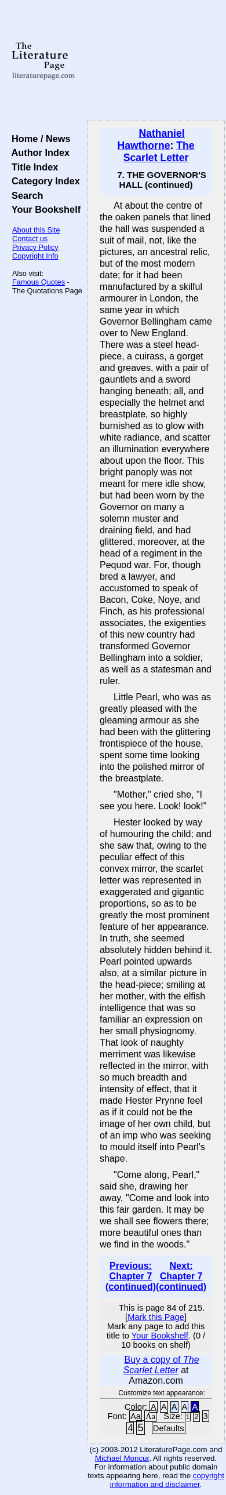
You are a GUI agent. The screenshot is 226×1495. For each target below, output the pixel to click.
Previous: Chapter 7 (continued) (130, 1276)
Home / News (38, 138)
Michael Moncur (122, 1458)
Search (24, 195)
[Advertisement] (156, 61)
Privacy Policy (35, 247)
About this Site (36, 229)
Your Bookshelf (43, 209)
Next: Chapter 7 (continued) (181, 1276)
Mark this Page (155, 1317)
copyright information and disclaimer (167, 1480)
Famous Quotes (38, 282)
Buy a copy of (161, 1365)
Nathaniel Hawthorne (151, 139)
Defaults (168, 1428)
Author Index (38, 152)
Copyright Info (35, 256)
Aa (135, 1416)
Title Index (32, 167)
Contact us (30, 238)
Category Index (43, 181)
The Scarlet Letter (159, 151)
